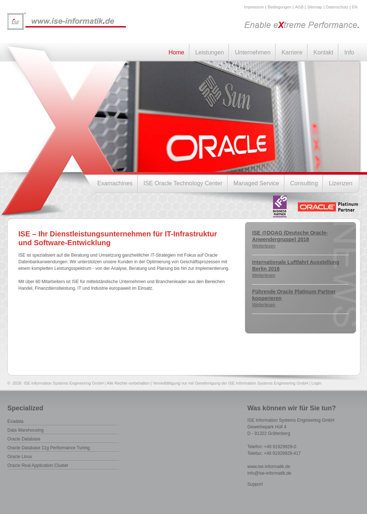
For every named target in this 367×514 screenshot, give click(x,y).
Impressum (254, 7)
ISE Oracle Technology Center (182, 183)
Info (349, 52)
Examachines (114, 183)
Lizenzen (340, 183)
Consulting (304, 183)
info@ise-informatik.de (269, 473)
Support (255, 484)
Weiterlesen (263, 246)
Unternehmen (252, 52)
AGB (299, 7)
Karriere (291, 52)
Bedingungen (279, 7)
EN (354, 7)
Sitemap (314, 7)
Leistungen (209, 52)
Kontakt (323, 52)
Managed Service (256, 183)
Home (176, 52)
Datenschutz (337, 7)
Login (316, 383)
